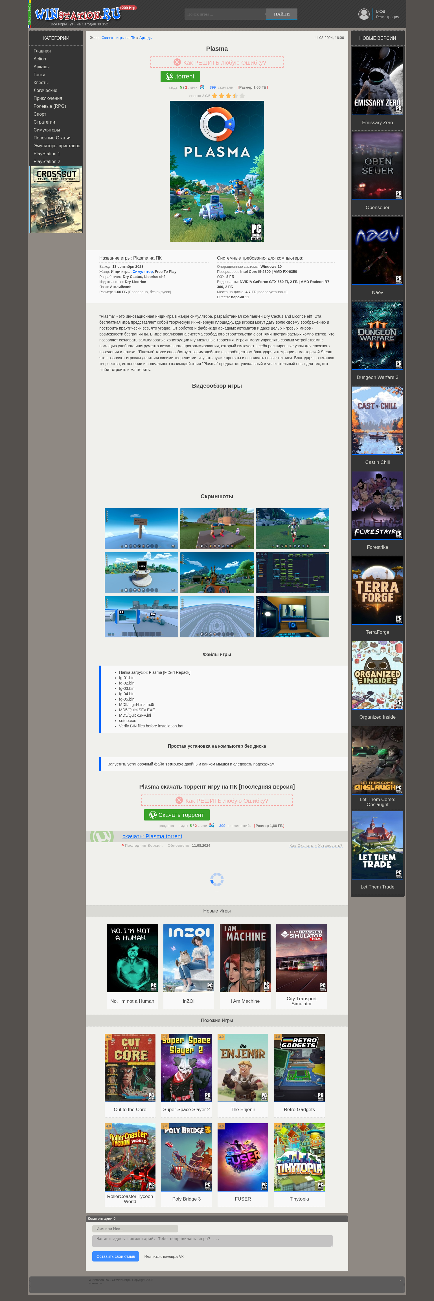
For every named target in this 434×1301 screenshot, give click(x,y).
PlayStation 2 (47, 161)
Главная (42, 51)
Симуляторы (47, 130)
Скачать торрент (181, 814)
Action (40, 58)
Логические (45, 90)
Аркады (42, 66)
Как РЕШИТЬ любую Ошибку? (224, 62)
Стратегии (44, 122)
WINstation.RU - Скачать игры (110, 1281)
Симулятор (143, 271)
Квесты (41, 82)
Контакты (95, 1285)
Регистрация (387, 17)
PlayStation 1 (47, 153)
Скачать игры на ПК (118, 38)
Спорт (40, 114)
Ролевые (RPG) (50, 106)
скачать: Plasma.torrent (152, 836)
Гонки (39, 74)
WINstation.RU (79, 14)
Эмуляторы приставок (57, 145)
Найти (282, 14)
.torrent (184, 76)
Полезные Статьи (52, 137)
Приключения (48, 98)
